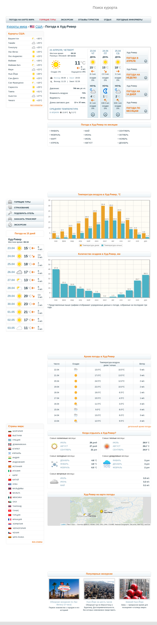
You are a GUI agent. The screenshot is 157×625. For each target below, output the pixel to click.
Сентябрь (65, 450)
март (53, 139)
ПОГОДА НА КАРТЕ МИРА (21, 20)
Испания (17, 466)
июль (88, 139)
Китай (16, 480)
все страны (37, 542)
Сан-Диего (13, 78)
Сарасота (13, 87)
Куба (15, 484)
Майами (12, 61)
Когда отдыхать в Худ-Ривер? (99, 433)
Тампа (11, 91)
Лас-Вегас (13, 52)
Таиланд (17, 506)
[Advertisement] (99, 37)
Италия (16, 471)
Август (64, 446)
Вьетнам (17, 435)
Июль (63, 442)
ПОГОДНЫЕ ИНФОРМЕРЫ (129, 20)
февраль (55, 135)
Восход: (57, 78)
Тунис (16, 511)
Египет (16, 449)
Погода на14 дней (133, 93)
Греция (16, 440)
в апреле (54, 112)
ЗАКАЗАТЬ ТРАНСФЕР (25, 219)
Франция (17, 519)
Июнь (63, 482)
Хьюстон (12, 96)
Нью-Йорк (13, 74)
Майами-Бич (14, 65)
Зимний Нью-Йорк (134, 602)
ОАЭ (15, 502)
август (89, 143)
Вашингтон (13, 38)
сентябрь (124, 131)
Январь (64, 464)
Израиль (16, 453)
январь (55, 131)
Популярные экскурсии (99, 574)
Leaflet (63, 524)
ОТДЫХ (107, 20)
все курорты (36, 105)
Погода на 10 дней (25, 233)
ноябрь (123, 139)
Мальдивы (18, 488)
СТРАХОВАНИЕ (21, 207)
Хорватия (18, 524)
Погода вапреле (132, 59)
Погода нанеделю (133, 76)
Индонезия (19, 462)
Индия (16, 458)
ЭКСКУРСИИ (67, 20)
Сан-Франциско (16, 83)
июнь (88, 135)
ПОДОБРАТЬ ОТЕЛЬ (24, 213)
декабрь (123, 143)
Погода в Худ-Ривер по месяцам (99, 124)
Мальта (16, 493)
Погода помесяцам (133, 109)
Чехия (16, 533)
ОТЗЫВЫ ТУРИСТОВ (88, 20)
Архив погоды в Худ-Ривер (99, 356)
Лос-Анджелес (15, 56)
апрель (55, 143)
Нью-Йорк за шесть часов (99, 602)
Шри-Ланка (18, 537)
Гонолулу (12, 47)
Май (62, 485)
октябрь (123, 135)
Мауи (10, 69)
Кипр (15, 475)
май (87, 131)
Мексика (17, 497)
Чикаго (11, 100)
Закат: (72, 78)
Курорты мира (17, 26)
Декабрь (64, 460)
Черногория (19, 528)
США (39, 26)
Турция (16, 515)
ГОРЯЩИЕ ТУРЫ (47, 20)
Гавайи (11, 43)
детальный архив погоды (139, 426)
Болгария (18, 431)
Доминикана (19, 444)
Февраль (65, 467)
